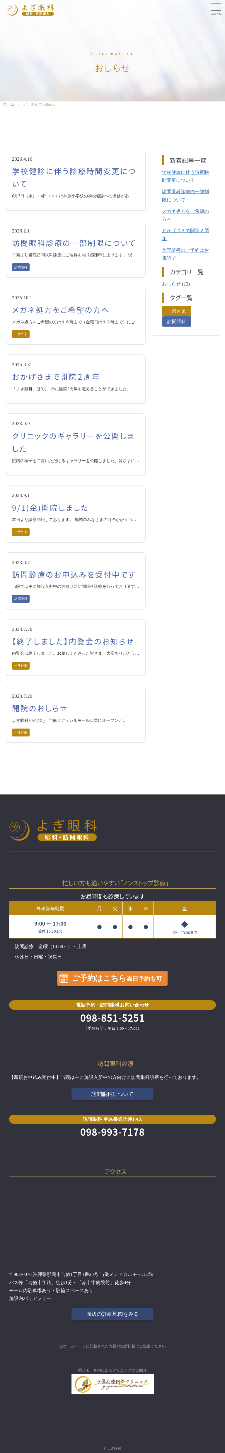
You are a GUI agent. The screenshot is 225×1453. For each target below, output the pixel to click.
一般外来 (20, 334)
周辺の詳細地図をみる (112, 1314)
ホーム (8, 104)
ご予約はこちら (117, 978)
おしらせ (171, 283)
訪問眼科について (112, 1094)
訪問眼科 (20, 267)
